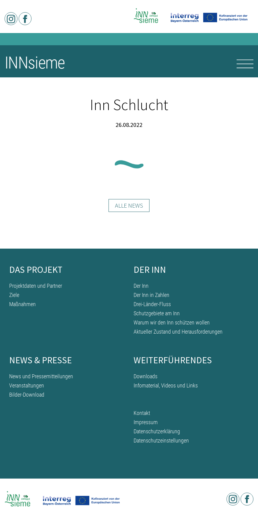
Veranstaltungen (26, 385)
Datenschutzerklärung (157, 431)
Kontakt (142, 413)
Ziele (14, 295)
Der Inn (141, 286)
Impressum (146, 422)
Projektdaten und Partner (35, 286)
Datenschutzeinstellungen (161, 440)
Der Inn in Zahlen (151, 295)
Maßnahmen (22, 304)
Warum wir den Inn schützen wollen (172, 322)
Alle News (129, 205)
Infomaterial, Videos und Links (166, 385)
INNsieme (35, 62)
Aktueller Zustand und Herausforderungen (178, 331)
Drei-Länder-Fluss (152, 304)
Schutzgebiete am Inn (157, 313)
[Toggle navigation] (245, 64)
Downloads (145, 376)
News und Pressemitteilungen (41, 376)
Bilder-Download (26, 394)
